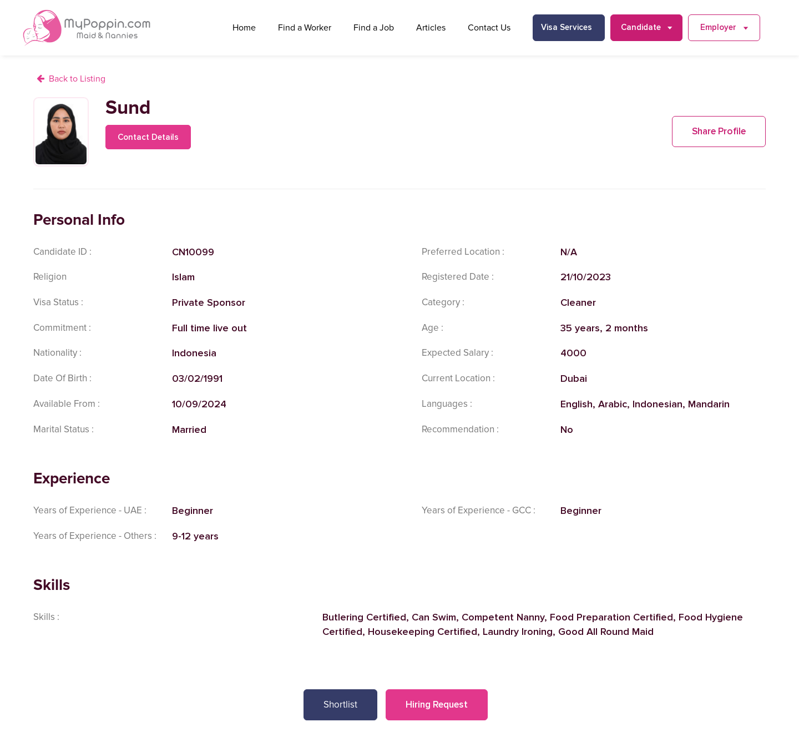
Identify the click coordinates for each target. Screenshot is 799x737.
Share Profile (719, 131)
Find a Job (373, 27)
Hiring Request (437, 704)
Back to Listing (77, 78)
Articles (431, 27)
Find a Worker (304, 27)
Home (244, 27)
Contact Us (489, 27)
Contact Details (148, 137)
